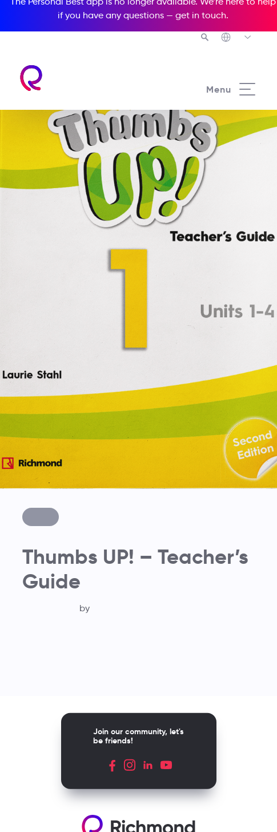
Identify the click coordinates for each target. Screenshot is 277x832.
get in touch (200, 15)
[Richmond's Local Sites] (237, 38)
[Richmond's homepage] (78, 78)
